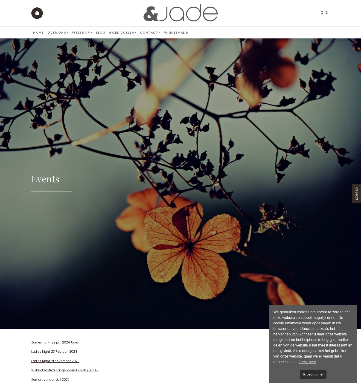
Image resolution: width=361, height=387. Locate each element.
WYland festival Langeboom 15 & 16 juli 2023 (65, 370)
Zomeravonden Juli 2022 (50, 380)
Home (38, 33)
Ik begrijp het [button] (313, 374)
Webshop (81, 33)
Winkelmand (176, 33)
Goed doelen (121, 33)
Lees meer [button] (307, 362)
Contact (149, 33)
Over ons (56, 33)
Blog (100, 33)
